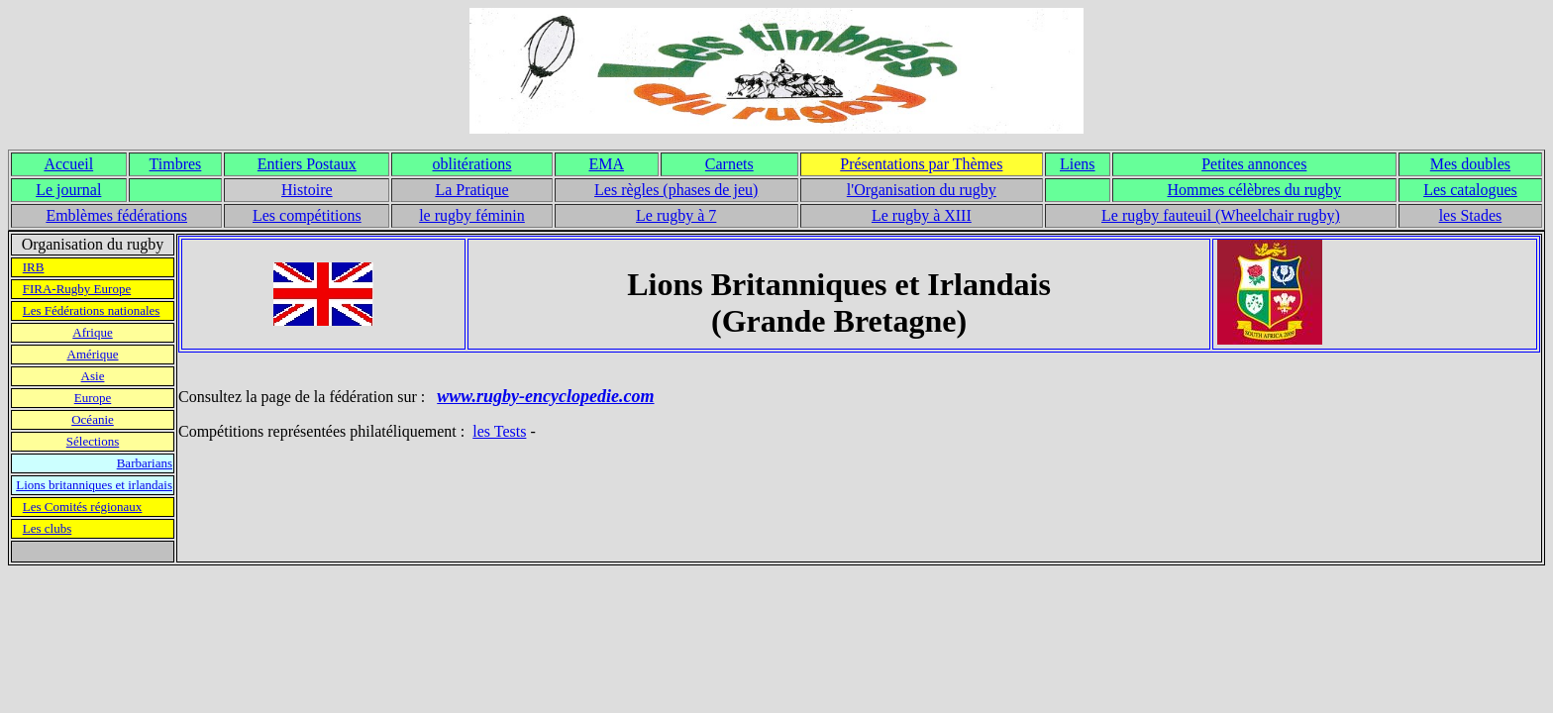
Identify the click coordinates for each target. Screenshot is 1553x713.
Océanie (92, 419)
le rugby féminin (472, 215)
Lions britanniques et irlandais (94, 484)
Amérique (93, 354)
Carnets (729, 163)
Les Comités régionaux (83, 506)
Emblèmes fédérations (116, 215)
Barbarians (144, 463)
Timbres (176, 163)
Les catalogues (1470, 189)
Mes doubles (1470, 163)
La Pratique (471, 189)
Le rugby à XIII (922, 215)
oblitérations (472, 163)
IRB (34, 266)
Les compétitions (307, 215)
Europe (93, 397)
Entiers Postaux (307, 163)
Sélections (92, 441)
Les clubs (47, 528)
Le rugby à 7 (676, 215)
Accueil (68, 163)
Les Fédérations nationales (91, 310)
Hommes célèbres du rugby (1255, 189)
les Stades (1470, 215)
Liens (1077, 163)
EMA (606, 163)
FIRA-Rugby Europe (77, 288)
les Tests (499, 431)
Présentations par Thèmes (921, 163)
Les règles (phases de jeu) (676, 189)
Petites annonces (1253, 163)
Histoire (307, 189)
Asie (93, 375)
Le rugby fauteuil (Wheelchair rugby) (1220, 215)
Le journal (68, 189)
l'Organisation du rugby (921, 189)
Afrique (92, 332)
